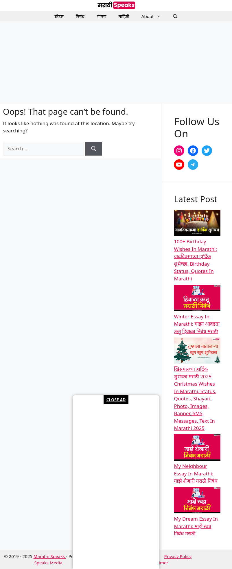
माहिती (124, 16)
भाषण (101, 16)
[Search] (93, 149)
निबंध (80, 16)
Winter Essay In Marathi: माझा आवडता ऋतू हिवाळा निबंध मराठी (196, 324)
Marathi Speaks (50, 556)
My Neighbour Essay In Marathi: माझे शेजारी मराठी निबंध (195, 473)
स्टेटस (59, 16)
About (154, 16)
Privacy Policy (178, 556)
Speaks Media (48, 563)
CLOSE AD (116, 399)
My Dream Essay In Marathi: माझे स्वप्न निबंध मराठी (196, 526)
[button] (175, 16)
